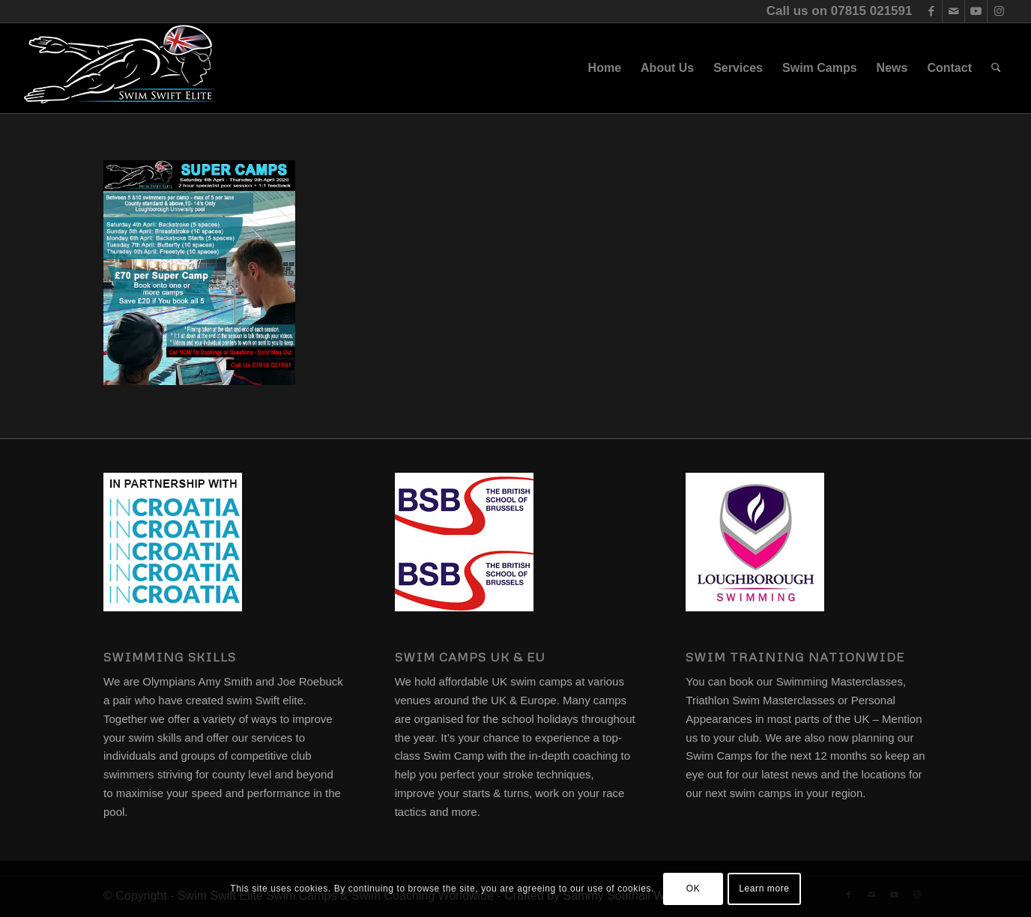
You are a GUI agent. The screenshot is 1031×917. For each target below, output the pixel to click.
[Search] (996, 68)
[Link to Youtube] (976, 11)
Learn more (764, 888)
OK (693, 888)
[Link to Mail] (953, 11)
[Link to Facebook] (931, 11)
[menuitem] (604, 68)
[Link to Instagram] (999, 11)
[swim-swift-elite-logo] (120, 68)
